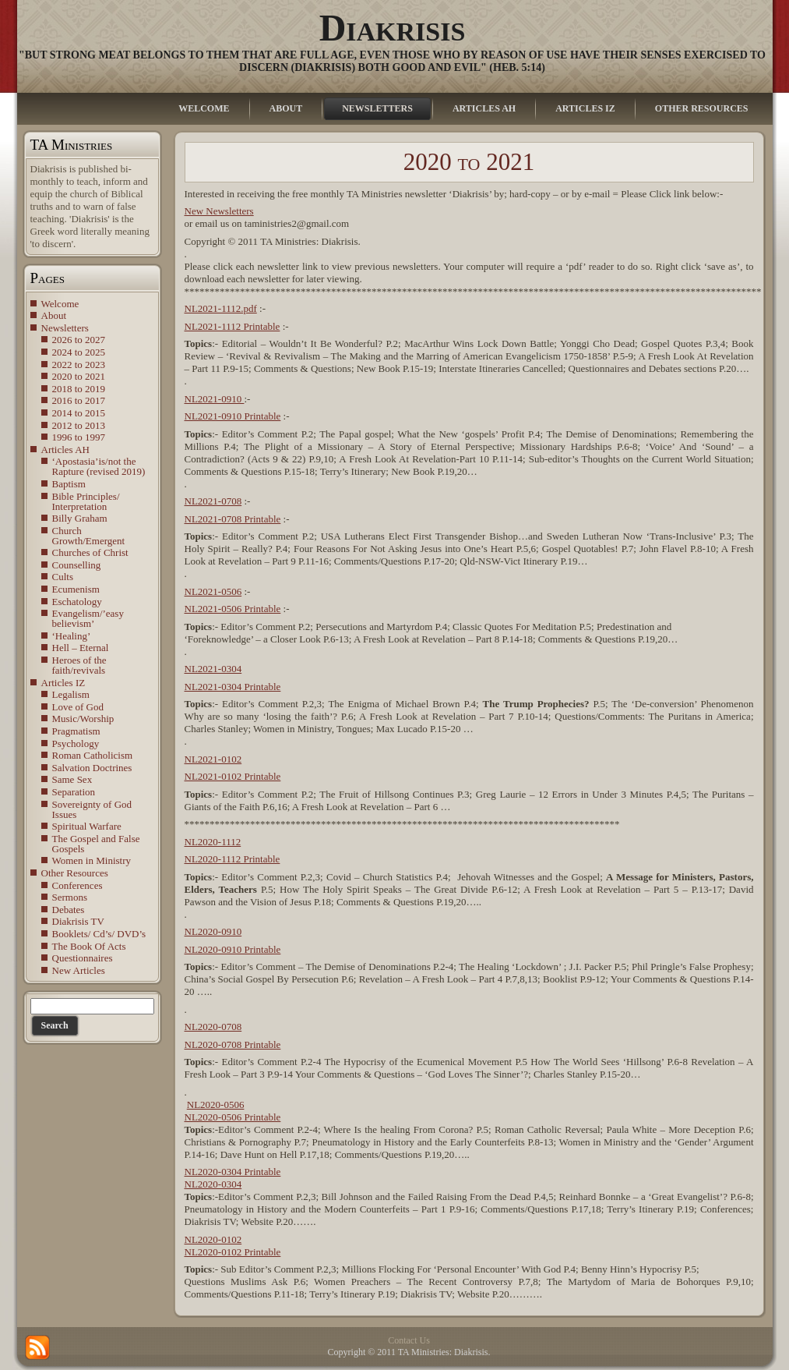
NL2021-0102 (213, 759)
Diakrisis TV (78, 921)
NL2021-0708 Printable (233, 519)
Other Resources (74, 873)
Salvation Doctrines (92, 768)
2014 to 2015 (79, 413)
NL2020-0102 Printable (233, 1252)
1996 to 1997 (79, 437)
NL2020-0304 (213, 1184)
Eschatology (77, 601)
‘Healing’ (71, 636)
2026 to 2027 (79, 339)
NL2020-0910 (213, 931)
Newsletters (65, 328)
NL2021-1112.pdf (221, 308)
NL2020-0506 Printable (233, 1117)
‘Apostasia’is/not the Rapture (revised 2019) (99, 466)
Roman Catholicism (92, 755)
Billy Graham (79, 518)
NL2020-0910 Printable (233, 949)
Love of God (78, 707)
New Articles (78, 970)
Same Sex (72, 779)
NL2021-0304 (213, 668)
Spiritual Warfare (87, 826)
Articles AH (65, 449)
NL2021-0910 (215, 399)
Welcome (60, 304)
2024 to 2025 (79, 352)
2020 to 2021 (79, 376)
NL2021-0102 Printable (233, 776)
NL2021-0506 (213, 591)
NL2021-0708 (213, 501)
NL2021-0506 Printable (233, 608)
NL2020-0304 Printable (233, 1171)
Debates (68, 909)
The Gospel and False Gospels (96, 844)
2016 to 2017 (79, 400)
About (54, 315)
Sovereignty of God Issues (92, 809)
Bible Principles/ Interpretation (86, 501)
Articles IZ (63, 683)
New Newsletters (219, 211)
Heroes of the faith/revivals (79, 665)
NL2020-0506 (216, 1104)
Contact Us (409, 1340)
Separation (74, 792)
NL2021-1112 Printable (232, 326)
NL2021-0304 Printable (233, 686)
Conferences (77, 885)
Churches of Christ (90, 552)
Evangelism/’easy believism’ (88, 618)
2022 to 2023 (79, 364)
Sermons (70, 897)
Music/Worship (83, 718)
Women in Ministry (92, 860)
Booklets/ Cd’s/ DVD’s (99, 934)
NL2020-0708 (213, 1026)
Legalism (71, 694)
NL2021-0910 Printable (233, 416)
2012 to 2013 (79, 425)
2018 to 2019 (79, 389)
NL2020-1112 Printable (232, 859)
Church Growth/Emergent (88, 536)
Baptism (69, 484)
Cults (62, 576)
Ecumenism (76, 589)
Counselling (76, 565)
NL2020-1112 (213, 842)
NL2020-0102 (213, 1239)
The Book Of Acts (89, 946)
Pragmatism (76, 731)
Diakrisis (392, 27)
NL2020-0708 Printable (233, 1044)
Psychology (76, 743)
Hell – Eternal (80, 647)
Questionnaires (82, 958)
